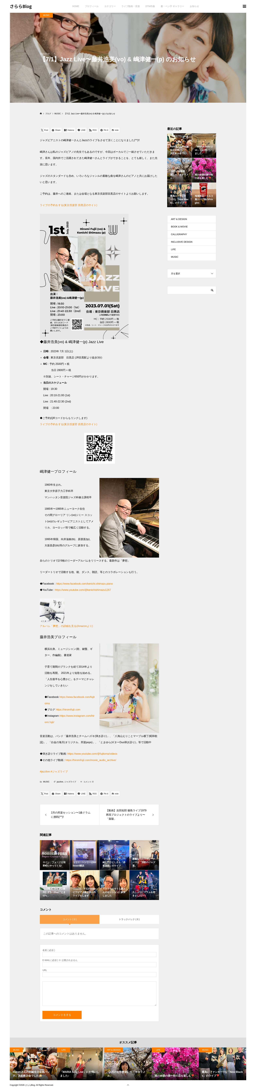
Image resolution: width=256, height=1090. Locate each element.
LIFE (173, 249)
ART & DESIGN (179, 219)
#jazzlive (45, 771)
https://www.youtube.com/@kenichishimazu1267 (83, 589)
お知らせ (194, 6)
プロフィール (92, 6)
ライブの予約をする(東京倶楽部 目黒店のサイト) (68, 205)
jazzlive (60, 782)
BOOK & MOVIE (179, 226)
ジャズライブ (70, 782)
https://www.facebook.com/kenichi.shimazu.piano (84, 583)
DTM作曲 (150, 6)
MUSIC (46, 15)
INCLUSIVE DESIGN (181, 242)
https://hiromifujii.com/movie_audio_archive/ (90, 760)
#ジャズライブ (59, 771)
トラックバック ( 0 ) (129, 919)
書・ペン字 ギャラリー (172, 6)
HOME (75, 6)
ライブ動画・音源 (130, 6)
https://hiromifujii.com (68, 709)
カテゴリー (110, 6)
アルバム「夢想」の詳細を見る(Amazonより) (66, 626)
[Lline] (82, 130)
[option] (33, 1063)
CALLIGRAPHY (179, 234)
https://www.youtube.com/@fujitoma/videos (92, 753)
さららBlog (21, 6)
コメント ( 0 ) (70, 919)
